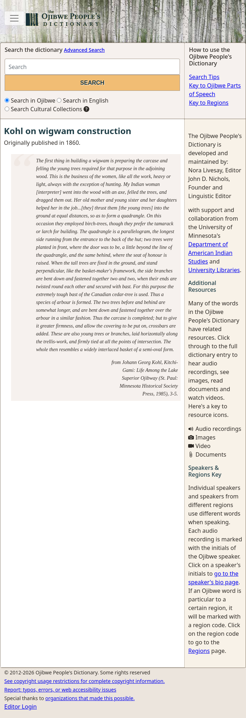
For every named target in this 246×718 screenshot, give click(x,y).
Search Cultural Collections (43, 109)
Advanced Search (84, 49)
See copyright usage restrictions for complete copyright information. (84, 681)
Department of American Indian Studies (210, 252)
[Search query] (92, 67)
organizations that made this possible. (90, 698)
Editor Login (20, 706)
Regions (199, 651)
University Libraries (214, 270)
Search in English (83, 100)
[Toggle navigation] (14, 18)
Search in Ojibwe (30, 100)
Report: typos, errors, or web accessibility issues (60, 689)
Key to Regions (209, 103)
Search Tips (204, 77)
